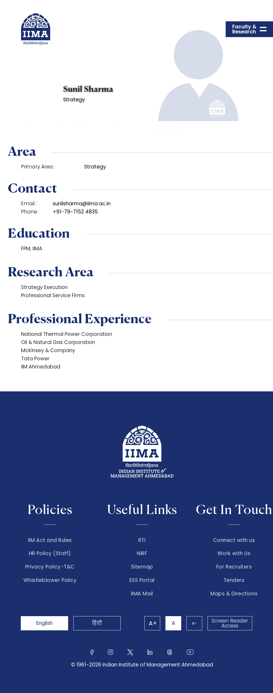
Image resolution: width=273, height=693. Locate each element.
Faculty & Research (71, 126)
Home (27, 126)
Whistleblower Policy (50, 580)
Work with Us (234, 553)
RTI (142, 540)
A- (194, 623)
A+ (153, 623)
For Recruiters (234, 567)
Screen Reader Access (230, 623)
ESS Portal (142, 580)
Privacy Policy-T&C (50, 567)
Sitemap (142, 567)
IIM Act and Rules (50, 540)
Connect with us (234, 540)
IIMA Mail (142, 594)
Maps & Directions (233, 594)
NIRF (142, 553)
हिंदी (97, 623)
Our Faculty (124, 126)
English (44, 623)
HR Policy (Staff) (50, 553)
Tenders (234, 580)
